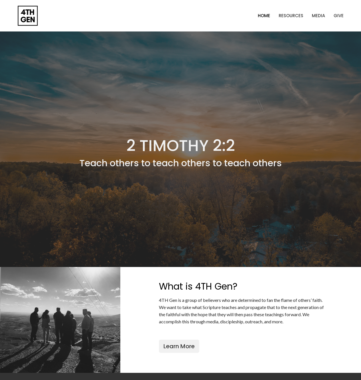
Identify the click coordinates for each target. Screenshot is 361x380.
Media (318, 16)
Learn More (179, 346)
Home (264, 16)
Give (339, 16)
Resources (291, 16)
